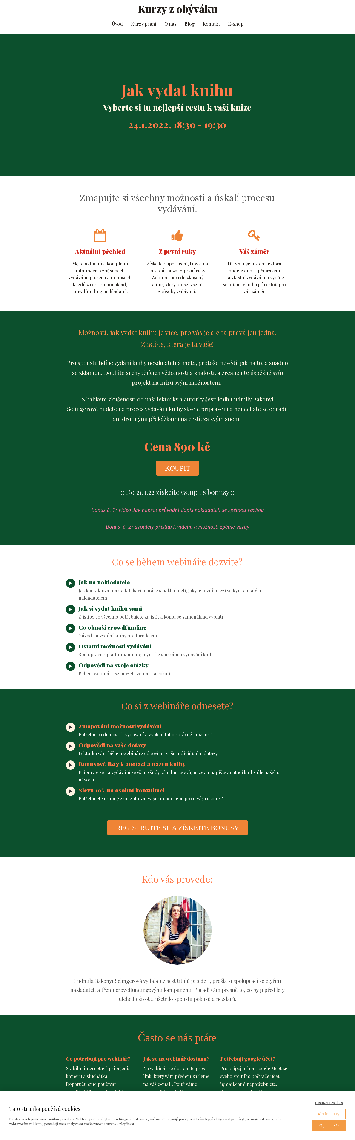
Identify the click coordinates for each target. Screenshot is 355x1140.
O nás (170, 23)
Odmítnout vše (328, 1113)
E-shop (235, 23)
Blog (189, 23)
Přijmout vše (328, 1125)
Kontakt (211, 23)
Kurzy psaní (143, 23)
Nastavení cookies (329, 1102)
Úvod (117, 23)
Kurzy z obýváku (177, 8)
